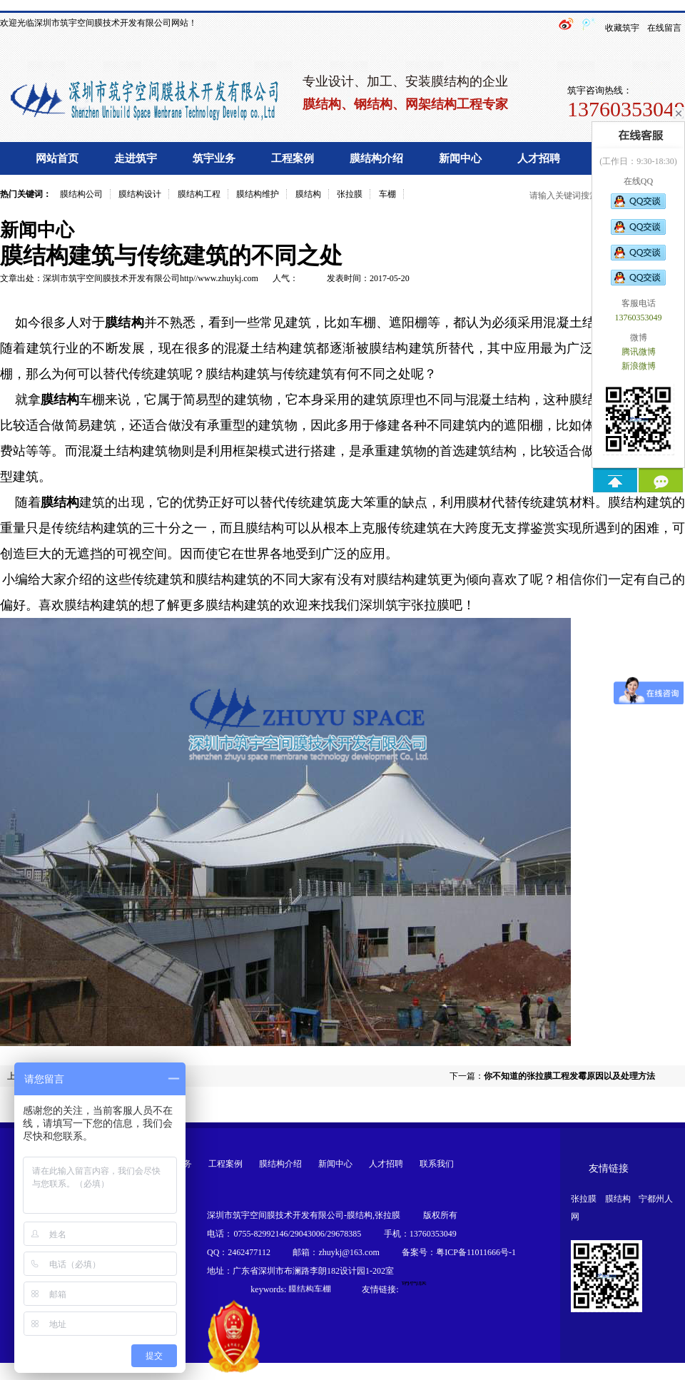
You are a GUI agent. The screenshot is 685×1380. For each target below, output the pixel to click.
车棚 (387, 194)
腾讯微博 (638, 352)
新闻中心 (460, 158)
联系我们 (437, 1164)
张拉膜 (349, 194)
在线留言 (664, 28)
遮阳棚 (408, 322)
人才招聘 (538, 158)
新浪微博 (638, 366)
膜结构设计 (139, 194)
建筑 (92, 502)
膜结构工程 (199, 194)
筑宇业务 (214, 158)
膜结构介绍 (376, 158)
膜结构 (308, 194)
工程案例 (292, 158)
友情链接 (609, 1168)
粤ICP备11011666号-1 (476, 1252)
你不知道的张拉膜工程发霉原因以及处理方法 (569, 1076)
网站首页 (57, 158)
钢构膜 (414, 1283)
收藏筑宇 (622, 28)
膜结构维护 (257, 194)
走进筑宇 (135, 158)
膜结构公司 (81, 194)
